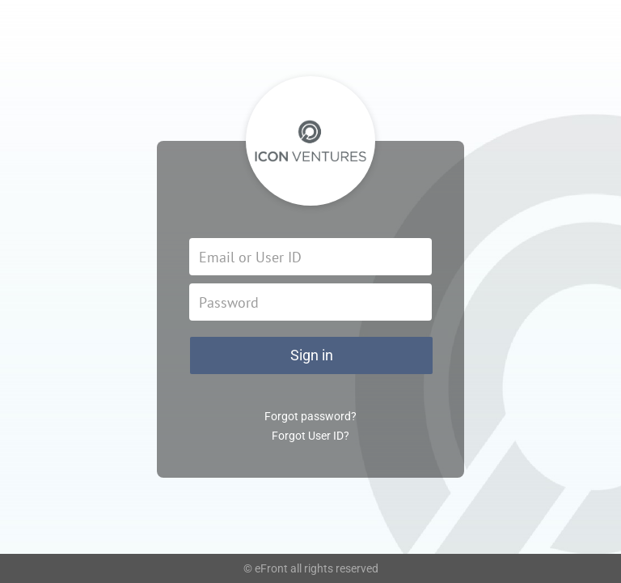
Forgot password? (310, 416)
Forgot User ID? (310, 435)
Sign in (311, 355)
